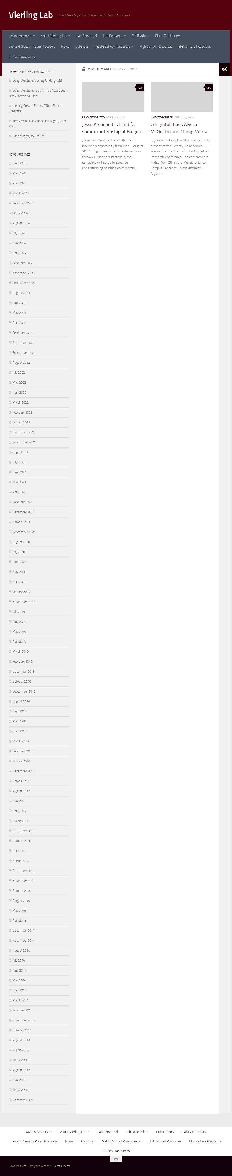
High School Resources (155, 46)
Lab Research (112, 36)
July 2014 (19, 960)
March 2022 (21, 402)
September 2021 (24, 442)
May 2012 (19, 1080)
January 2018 (21, 761)
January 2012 (21, 1090)
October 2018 (22, 681)
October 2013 (22, 1030)
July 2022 (19, 373)
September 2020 (24, 532)
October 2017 (22, 781)
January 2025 (21, 213)
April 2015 (19, 921)
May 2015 (19, 911)
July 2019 (19, 612)
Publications (140, 36)
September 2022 (24, 353)
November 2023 (24, 273)
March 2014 (21, 1000)
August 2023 (21, 293)
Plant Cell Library (167, 36)
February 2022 (22, 412)
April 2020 (19, 582)
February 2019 (22, 661)
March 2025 (21, 193)
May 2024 (19, 243)
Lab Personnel (86, 36)
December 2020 (23, 512)
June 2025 (19, 163)
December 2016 (23, 831)
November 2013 (24, 1020)
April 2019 (19, 642)
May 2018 (19, 721)
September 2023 (24, 283)
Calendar (82, 46)
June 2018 (19, 711)
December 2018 (23, 671)
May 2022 (19, 382)
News (65, 46)
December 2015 (23, 871)
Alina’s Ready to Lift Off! (29, 136)
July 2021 (19, 462)
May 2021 (19, 482)
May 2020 (19, 572)
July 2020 (19, 552)
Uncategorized (93, 117)
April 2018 (19, 731)
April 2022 (19, 392)
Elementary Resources (194, 46)
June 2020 (19, 562)
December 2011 (23, 1100)
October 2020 (22, 522)
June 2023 (19, 303)
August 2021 (21, 452)
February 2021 (22, 502)
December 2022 (23, 343)
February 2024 (22, 263)
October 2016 (22, 841)
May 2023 (19, 313)
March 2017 (21, 821)
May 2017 (19, 801)
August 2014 (21, 950)
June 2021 (19, 472)
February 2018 (22, 751)
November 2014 (24, 940)
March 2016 (21, 861)
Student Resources (22, 57)
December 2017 (23, 771)
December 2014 (23, 931)
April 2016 (19, 851)
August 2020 (21, 542)
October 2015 (22, 891)
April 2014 (19, 990)
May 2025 (19, 173)
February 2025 (22, 203)
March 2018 (21, 741)
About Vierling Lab (54, 36)
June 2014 (19, 970)
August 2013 (21, 1040)
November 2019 (24, 602)
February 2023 (22, 333)
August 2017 (21, 791)
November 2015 (24, 881)
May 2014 (19, 980)
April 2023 (19, 323)
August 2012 (21, 1070)
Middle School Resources (112, 46)
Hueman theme (61, 1166)
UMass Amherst (20, 36)
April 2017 (19, 811)
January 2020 (21, 592)
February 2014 (22, 1010)
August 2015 (21, 901)
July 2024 (19, 233)
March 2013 (21, 1050)
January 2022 (21, 422)
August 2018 (21, 701)
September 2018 (24, 691)
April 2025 (19, 183)
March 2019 (21, 652)
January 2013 (21, 1060)
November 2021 (24, 432)
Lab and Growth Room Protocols (31, 46)
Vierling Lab (31, 15)
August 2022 (21, 363)
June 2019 (19, 622)
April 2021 (19, 492)
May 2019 (19, 632)
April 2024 (19, 253)
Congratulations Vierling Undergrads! (37, 81)
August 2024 (21, 223)
